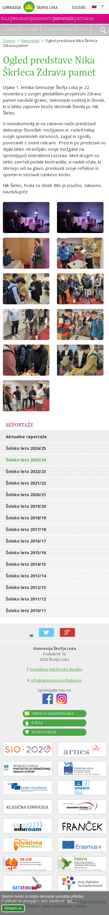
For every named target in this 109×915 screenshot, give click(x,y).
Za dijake (9, 30)
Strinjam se (13, 908)
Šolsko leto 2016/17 (26, 541)
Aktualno (84, 19)
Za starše (30, 30)
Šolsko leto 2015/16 (26, 552)
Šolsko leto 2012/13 (26, 587)
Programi (20, 19)
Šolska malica (44, 732)
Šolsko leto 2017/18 (26, 529)
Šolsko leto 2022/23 (26, 471)
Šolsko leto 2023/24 (26, 460)
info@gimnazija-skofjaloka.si (56, 680)
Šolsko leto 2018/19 (26, 518)
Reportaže (64, 19)
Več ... (71, 901)
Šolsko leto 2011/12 (26, 599)
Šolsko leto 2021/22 (26, 483)
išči (103, 31)
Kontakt (79, 6)
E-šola (37, 723)
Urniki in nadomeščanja (53, 714)
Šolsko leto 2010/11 (26, 610)
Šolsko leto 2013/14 (26, 576)
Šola (5, 19)
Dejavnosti (41, 19)
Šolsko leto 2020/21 (26, 494)
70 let (84, 30)
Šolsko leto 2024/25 (26, 448)
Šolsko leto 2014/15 (26, 564)
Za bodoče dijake (59, 30)
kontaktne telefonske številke (56, 669)
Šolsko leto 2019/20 (26, 506)
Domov (9, 40)
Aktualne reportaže (26, 436)
